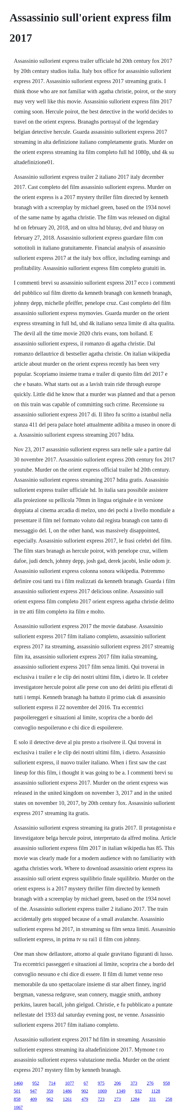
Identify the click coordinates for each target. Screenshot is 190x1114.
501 (17, 1091)
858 (17, 1099)
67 (86, 1083)
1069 (102, 1091)
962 (50, 1099)
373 (134, 1083)
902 (84, 1091)
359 (50, 1091)
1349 (120, 1091)
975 (101, 1083)
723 (101, 1099)
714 (52, 1083)
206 (117, 1083)
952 (35, 1083)
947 (33, 1091)
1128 (155, 1091)
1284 (135, 1099)
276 (150, 1083)
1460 (18, 1083)
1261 (67, 1099)
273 (117, 1099)
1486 (67, 1091)
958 (166, 1083)
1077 (69, 1083)
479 (84, 1099)
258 (168, 1099)
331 (152, 1099)
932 (138, 1091)
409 (33, 1099)
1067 (18, 1107)
